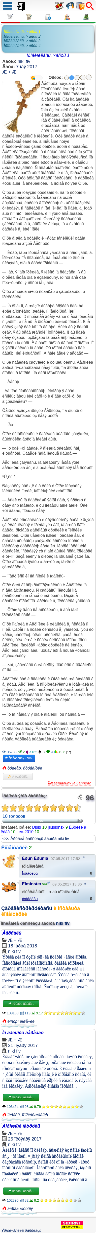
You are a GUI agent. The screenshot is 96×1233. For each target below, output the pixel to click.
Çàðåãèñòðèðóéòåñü (26, 908)
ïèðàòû (13, 1115)
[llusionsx (56, 827)
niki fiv (24, 61)
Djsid (36, 827)
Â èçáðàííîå (17, 776)
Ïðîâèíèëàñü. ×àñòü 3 (22, 40)
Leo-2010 (25, 832)
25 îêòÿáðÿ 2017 (25, 1139)
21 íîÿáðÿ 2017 (23, 1045)
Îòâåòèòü (30, 873)
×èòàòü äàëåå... (21, 1004)
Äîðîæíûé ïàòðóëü (21, 1126)
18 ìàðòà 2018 (22, 945)
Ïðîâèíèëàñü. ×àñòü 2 (22, 36)
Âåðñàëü (11, 933)
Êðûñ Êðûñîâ (35, 858)
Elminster (31, 883)
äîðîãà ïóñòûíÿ (20, 1208)
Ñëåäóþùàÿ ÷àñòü (19, 758)
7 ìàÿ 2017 (26, 66)
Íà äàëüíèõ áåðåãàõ (23, 1032)
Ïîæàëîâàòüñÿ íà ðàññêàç (69, 783)
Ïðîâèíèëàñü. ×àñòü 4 (22, 45)
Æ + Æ (9, 72)
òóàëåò (14, 768)
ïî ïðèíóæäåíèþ (35, 1115)
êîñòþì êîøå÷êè (21, 1021)
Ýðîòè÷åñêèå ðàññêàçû (21, 1230)
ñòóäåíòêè (32, 768)
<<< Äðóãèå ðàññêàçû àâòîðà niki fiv (35, 838)
